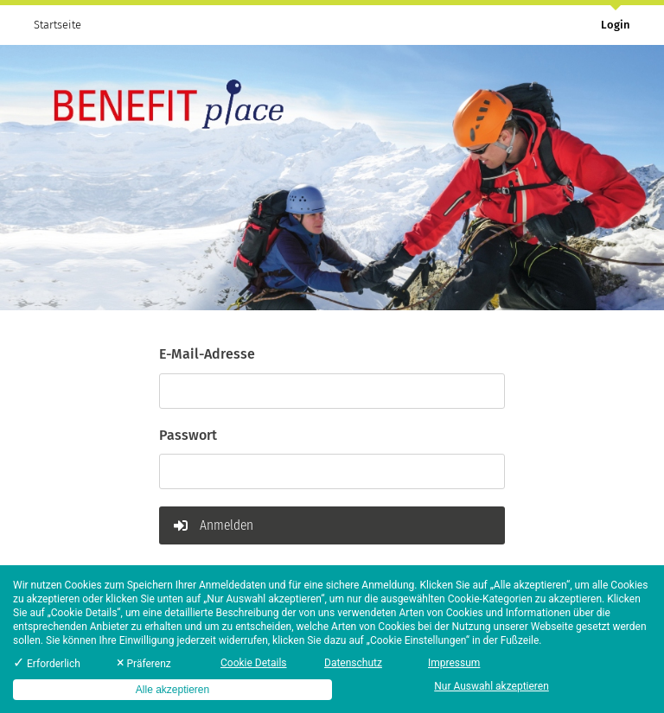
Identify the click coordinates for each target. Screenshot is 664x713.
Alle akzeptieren (172, 690)
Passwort (188, 435)
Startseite (57, 24)
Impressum (454, 663)
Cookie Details (253, 663)
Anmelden (213, 525)
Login (615, 24)
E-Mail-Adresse (207, 354)
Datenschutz (353, 663)
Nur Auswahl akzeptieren (491, 686)
